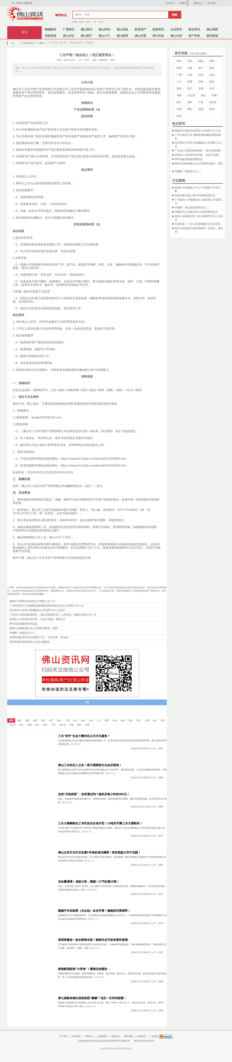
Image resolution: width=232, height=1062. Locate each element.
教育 (189, 81)
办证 (211, 88)
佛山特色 (104, 29)
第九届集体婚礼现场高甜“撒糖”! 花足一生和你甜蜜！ (92, 998)
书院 (179, 95)
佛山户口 (104, 35)
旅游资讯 (158, 29)
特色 (200, 81)
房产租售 (194, 35)
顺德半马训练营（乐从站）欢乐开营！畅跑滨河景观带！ (94, 910)
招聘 (39, 43)
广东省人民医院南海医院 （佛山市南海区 (198, 150)
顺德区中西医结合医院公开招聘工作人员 (197, 130)
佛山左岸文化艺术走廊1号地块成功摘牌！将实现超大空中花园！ (99, 852)
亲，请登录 (17, 3)
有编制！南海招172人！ (188, 171)
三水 (94, 21)
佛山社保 (176, 35)
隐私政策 (102, 1036)
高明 (101, 21)
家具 (179, 116)
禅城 (74, 21)
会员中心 (169, 3)
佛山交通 (140, 35)
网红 (189, 109)
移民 (189, 102)
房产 (200, 67)
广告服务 (154, 1036)
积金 (200, 74)
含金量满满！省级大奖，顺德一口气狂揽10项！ (88, 881)
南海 (88, 21)
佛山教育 (122, 35)
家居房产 (140, 29)
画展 (200, 109)
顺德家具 (50, 29)
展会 (211, 67)
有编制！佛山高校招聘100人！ (192, 207)
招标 (200, 61)
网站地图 (128, 1036)
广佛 (179, 74)
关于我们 (63, 1036)
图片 (179, 102)
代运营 (191, 95)
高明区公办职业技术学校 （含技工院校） (198, 154)
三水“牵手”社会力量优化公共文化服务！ (84, 735)
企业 (189, 74)
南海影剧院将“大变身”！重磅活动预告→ (84, 968)
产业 (200, 102)
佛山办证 (68, 35)
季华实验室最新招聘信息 (189, 159)
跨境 (211, 109)
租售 (179, 67)
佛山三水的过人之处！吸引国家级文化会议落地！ (90, 765)
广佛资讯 (68, 29)
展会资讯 (194, 29)
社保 (211, 74)
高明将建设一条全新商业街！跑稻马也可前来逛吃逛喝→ (94, 939)
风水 (203, 95)
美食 (189, 67)
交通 (200, 88)
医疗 (189, 88)
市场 (179, 109)
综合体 (213, 102)
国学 (179, 61)
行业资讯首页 (27, 43)
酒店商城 (212, 35)
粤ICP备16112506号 (144, 1041)
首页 (24, 32)
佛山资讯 (86, 29)
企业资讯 (176, 29)
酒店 (179, 88)
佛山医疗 (86, 35)
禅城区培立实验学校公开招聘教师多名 (196, 211)
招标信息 (50, 35)
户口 (179, 81)
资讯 (189, 61)
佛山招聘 (212, 29)
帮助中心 (89, 1036)
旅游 (211, 81)
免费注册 (28, 3)
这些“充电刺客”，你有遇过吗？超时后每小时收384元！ (94, 794)
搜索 (174, 14)
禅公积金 (158, 35)
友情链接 (141, 1036)
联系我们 (76, 1036)
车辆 (214, 95)
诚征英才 (115, 1036)
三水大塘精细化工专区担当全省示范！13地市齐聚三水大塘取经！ (100, 823)
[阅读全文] (76, 744)
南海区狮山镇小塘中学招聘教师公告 (195, 195)
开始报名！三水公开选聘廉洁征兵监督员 (197, 223)
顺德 (81, 21)
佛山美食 (122, 29)
